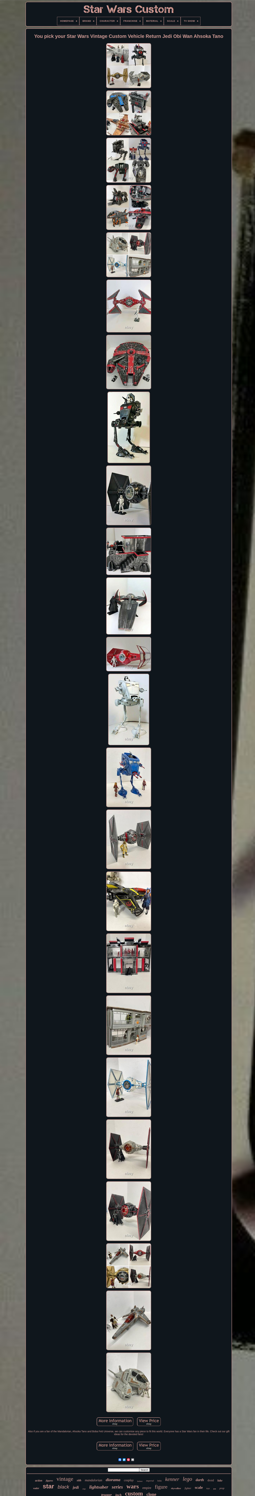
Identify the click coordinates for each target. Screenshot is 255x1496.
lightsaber (98, 1487)
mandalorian (93, 1480)
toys (208, 1488)
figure (161, 1487)
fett (214, 1489)
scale (199, 1487)
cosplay (129, 1480)
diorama (113, 1479)
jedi (76, 1487)
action (38, 1480)
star (48, 1486)
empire (146, 1488)
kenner (172, 1479)
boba (159, 1481)
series (117, 1487)
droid (211, 1480)
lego (187, 1479)
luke (219, 1480)
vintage (64, 1479)
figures (49, 1480)
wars (132, 1486)
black (63, 1487)
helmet (140, 1481)
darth (200, 1480)
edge (84, 1489)
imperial (150, 1480)
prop (221, 1488)
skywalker (176, 1488)
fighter (188, 1488)
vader (36, 1488)
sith (79, 1480)
